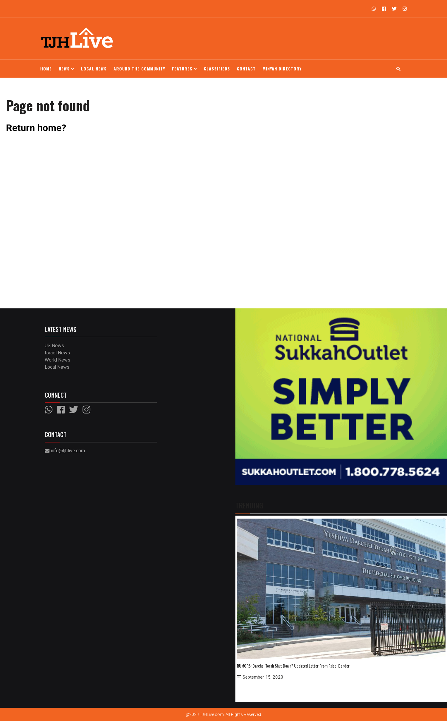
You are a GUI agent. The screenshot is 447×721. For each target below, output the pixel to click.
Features (184, 68)
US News (54, 345)
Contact (246, 68)
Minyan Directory (282, 68)
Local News (94, 68)
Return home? (36, 127)
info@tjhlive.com (65, 450)
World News (57, 360)
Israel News (57, 353)
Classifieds (217, 68)
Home (46, 68)
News (66, 68)
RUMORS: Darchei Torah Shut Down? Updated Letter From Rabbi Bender (293, 665)
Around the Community (139, 68)
